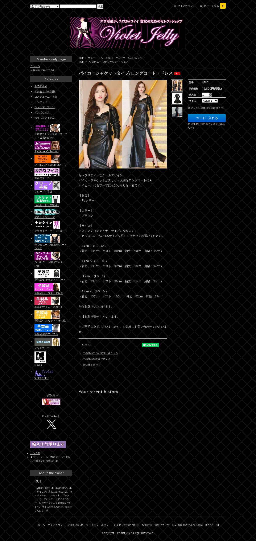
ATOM (215, 525)
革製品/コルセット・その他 (50, 320)
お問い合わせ (75, 525)
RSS (207, 525)
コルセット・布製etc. (46, 205)
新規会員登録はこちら (42, 70)
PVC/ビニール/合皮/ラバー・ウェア (108, 62)
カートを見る (215, 6)
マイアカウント (186, 6)
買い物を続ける (91, 365)
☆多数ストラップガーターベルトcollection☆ (50, 135)
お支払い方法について (126, 525)
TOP (81, 58)
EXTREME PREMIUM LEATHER (50, 165)
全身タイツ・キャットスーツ (50, 231)
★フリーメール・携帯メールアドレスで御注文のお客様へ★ (50, 459)
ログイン (35, 66)
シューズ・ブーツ (44, 107)
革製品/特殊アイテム (46, 334)
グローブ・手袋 (43, 191)
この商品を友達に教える (97, 359)
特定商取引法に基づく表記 (187, 525)
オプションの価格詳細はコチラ (205, 108)
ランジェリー (42, 102)
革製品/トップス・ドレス (48, 293)
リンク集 (35, 453)
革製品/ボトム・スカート (48, 307)
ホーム (41, 525)
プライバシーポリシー (98, 525)
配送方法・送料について (156, 525)
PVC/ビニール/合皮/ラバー (130, 58)
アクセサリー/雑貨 (44, 91)
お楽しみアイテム (44, 117)
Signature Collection (46, 151)
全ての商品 (40, 86)
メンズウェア (42, 112)
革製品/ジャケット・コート (50, 279)
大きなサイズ (42, 178)
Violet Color (41, 378)
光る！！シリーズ (44, 217)
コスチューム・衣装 (99, 58)
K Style (38, 364)
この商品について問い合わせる (100, 353)
